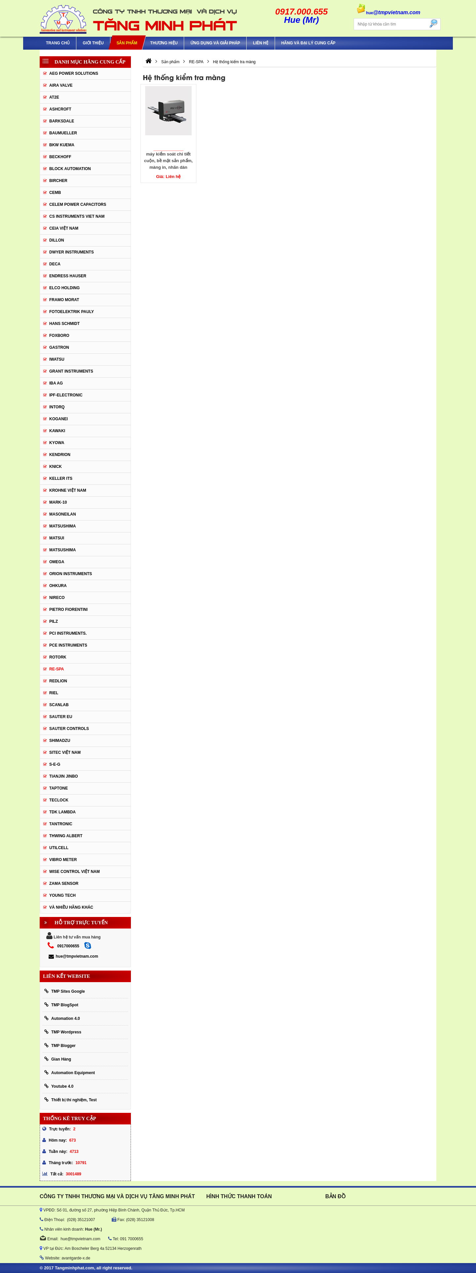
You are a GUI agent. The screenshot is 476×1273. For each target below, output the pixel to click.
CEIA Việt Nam (63, 228)
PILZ (53, 621)
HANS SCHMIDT (64, 323)
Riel (53, 693)
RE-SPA (56, 669)
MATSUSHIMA (62, 526)
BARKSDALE (61, 121)
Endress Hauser (67, 276)
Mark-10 (58, 502)
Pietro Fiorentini (68, 609)
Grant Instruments (71, 371)
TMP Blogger (60, 1045)
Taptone (58, 788)
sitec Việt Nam (65, 752)
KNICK (55, 466)
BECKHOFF (60, 157)
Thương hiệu (164, 43)
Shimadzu (59, 740)
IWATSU (56, 359)
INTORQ (56, 407)
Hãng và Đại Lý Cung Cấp (308, 43)
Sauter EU (60, 716)
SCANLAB (59, 705)
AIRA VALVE (60, 85)
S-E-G (54, 764)
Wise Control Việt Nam (74, 871)
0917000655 (68, 946)
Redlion (58, 681)
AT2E (54, 97)
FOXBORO (59, 335)
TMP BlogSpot (61, 1004)
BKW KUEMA (61, 145)
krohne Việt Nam (67, 490)
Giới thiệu (93, 43)
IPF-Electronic (66, 395)
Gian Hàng (57, 1059)
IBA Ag (56, 383)
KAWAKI (57, 431)
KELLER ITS (60, 478)
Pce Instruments (68, 645)
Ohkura (58, 585)
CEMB (55, 192)
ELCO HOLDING (64, 288)
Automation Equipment (69, 1072)
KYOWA (56, 442)
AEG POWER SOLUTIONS (73, 73)
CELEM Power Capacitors (77, 204)
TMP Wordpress (62, 1031)
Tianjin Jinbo (63, 776)
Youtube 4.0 (58, 1086)
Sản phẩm (126, 43)
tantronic (60, 824)
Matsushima (62, 550)
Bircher (58, 180)
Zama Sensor (63, 883)
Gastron (59, 347)
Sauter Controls (69, 728)
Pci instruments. (68, 633)
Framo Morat (64, 299)
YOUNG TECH (62, 895)
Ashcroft (60, 109)
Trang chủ (58, 43)
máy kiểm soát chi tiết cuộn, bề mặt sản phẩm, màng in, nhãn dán (168, 160)
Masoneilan (62, 514)
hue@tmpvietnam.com (73, 956)
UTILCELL (58, 847)
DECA (54, 264)
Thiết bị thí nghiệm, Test (70, 1099)
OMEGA (56, 562)
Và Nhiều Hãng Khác (71, 907)
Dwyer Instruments (71, 252)
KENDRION (59, 454)
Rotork (57, 657)
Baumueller (63, 133)
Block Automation (70, 168)
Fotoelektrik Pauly (71, 311)
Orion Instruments (70, 573)
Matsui (56, 538)
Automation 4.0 (62, 1018)
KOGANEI (58, 419)
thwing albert (65, 836)
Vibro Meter (63, 859)
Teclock (58, 800)
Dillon (56, 240)
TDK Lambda (62, 812)
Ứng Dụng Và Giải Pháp (215, 43)
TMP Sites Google (64, 991)
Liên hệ (260, 43)
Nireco (57, 597)
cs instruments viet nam (76, 216)
